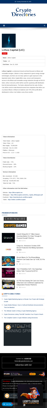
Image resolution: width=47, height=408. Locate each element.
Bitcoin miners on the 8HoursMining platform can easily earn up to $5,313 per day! (31, 259)
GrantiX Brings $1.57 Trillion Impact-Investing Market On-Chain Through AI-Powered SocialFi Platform (29, 236)
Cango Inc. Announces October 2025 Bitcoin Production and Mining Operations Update (30, 248)
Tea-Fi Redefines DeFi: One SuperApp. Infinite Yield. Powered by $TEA (29, 270)
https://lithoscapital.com (15, 192)
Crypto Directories (25, 264)
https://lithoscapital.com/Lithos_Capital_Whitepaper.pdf (27, 195)
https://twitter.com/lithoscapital (16, 199)
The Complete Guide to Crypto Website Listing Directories (21, 317)
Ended (4, 53)
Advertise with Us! (23, 365)
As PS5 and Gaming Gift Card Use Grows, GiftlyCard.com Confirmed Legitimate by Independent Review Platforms (30, 283)
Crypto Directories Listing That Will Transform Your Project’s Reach (23, 314)
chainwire (23, 240)
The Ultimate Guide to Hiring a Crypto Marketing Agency (20, 311)
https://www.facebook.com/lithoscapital (21, 197)
